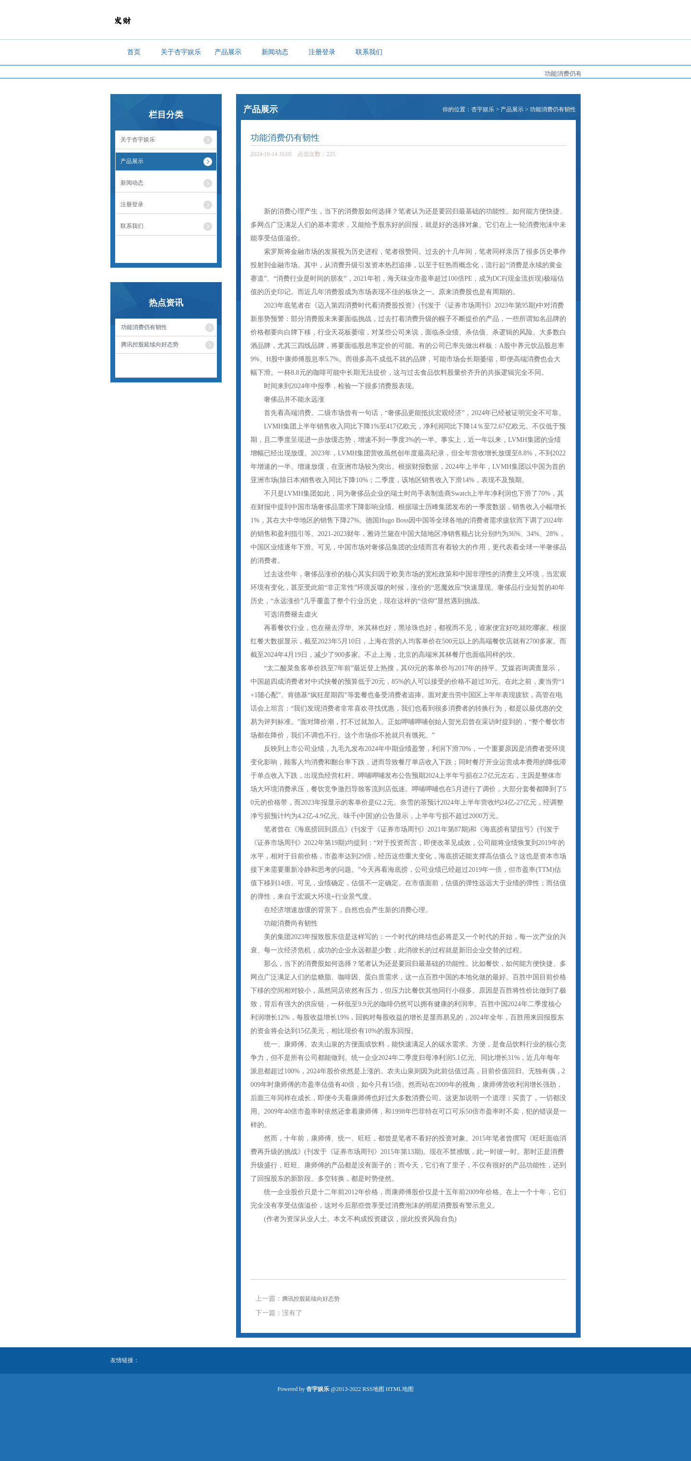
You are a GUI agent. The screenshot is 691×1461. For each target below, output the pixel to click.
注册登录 (322, 52)
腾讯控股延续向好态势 (311, 1298)
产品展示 (227, 52)
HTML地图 (400, 1389)
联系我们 (369, 52)
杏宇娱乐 (482, 109)
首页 (134, 52)
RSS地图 (373, 1389)
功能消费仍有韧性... (579, 73)
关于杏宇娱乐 (181, 52)
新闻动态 (275, 52)
